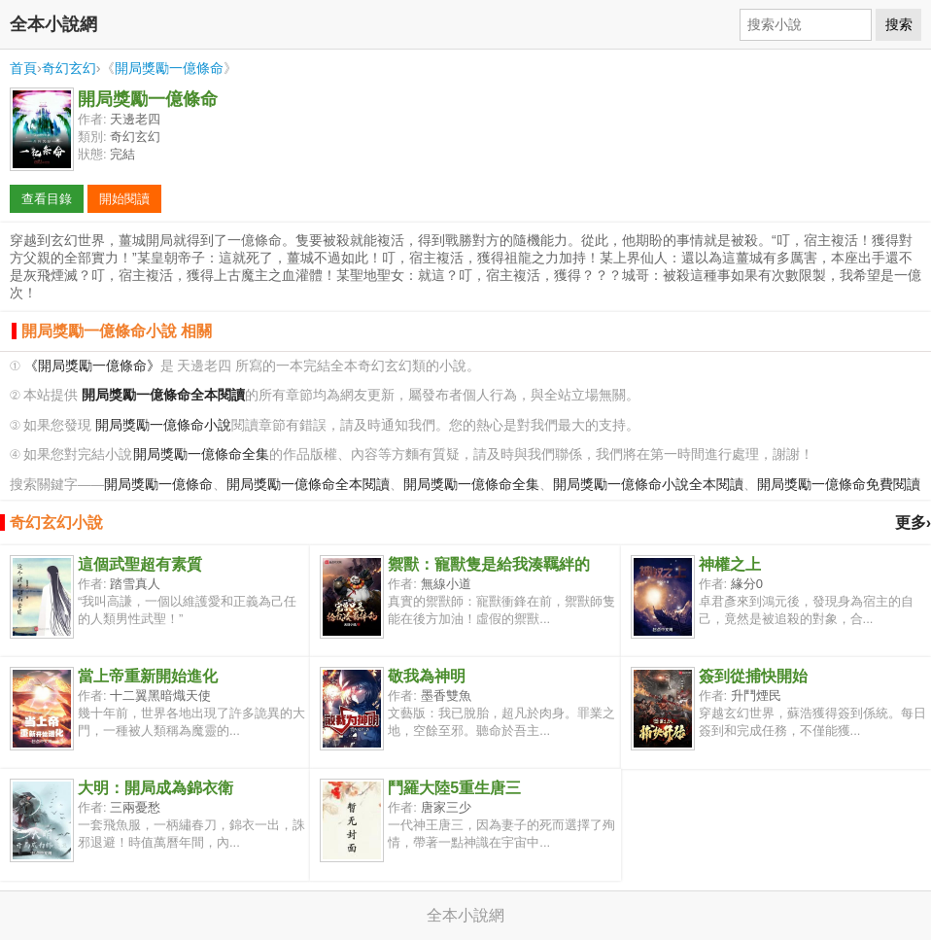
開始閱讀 (124, 198)
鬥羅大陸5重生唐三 (454, 788)
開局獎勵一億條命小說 (163, 425)
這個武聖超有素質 (140, 564)
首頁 (23, 68)
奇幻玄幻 (69, 68)
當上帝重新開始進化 (148, 676)
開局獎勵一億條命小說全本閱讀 (648, 484)
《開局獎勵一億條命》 (92, 366)
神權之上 (730, 564)
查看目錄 (46, 198)
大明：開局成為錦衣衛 (155, 788)
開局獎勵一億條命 (169, 68)
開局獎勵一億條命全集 (201, 454)
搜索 (899, 24)
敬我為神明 (427, 676)
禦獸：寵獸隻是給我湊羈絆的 (489, 564)
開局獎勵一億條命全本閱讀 (308, 484)
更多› (913, 522)
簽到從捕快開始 (753, 676)
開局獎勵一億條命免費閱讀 (838, 484)
